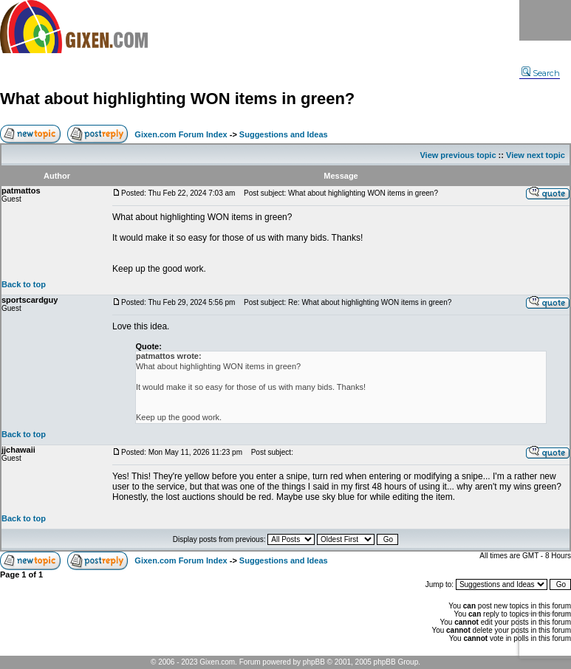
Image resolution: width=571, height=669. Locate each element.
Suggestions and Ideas (283, 134)
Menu (545, 20)
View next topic (535, 155)
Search (541, 73)
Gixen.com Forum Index (180, 134)
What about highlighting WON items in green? (177, 98)
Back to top (23, 284)
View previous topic (458, 155)
